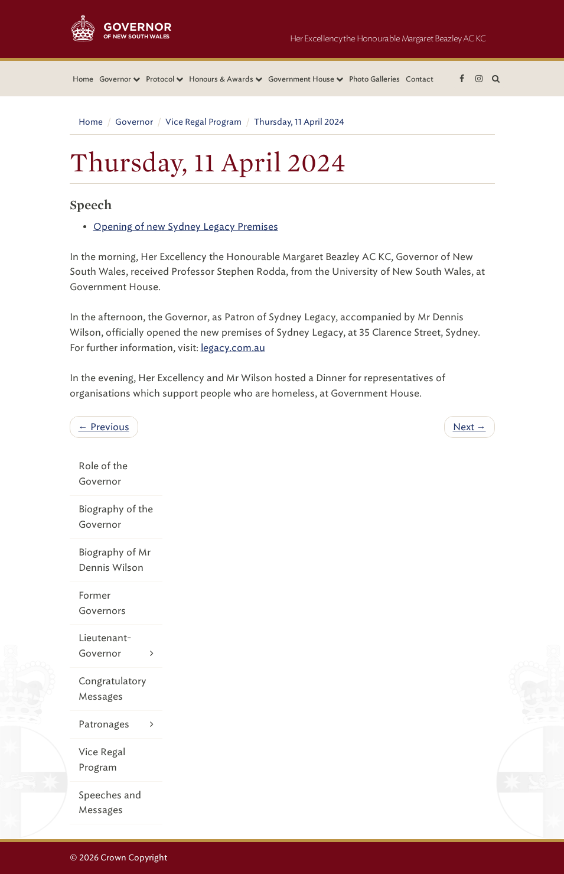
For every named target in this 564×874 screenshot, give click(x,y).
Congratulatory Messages (112, 688)
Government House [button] (305, 78)
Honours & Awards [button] (225, 78)
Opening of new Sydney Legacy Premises (185, 226)
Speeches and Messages (110, 802)
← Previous (104, 427)
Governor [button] (119, 78)
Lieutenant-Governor (116, 646)
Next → (469, 427)
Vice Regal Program (203, 122)
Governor (134, 122)
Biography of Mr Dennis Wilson (115, 560)
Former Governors (102, 603)
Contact (419, 78)
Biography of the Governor (116, 516)
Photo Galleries (374, 78)
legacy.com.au (233, 347)
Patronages (116, 724)
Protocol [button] (164, 78)
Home (83, 78)
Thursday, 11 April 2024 (299, 122)
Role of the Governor (103, 473)
